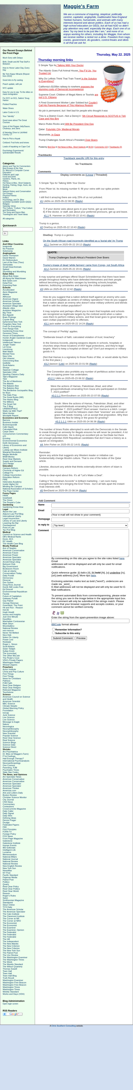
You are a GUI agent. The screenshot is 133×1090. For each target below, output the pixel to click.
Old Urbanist (8, 358)
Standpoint (8, 902)
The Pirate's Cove (11, 658)
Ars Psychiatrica (10, 751)
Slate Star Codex (11, 772)
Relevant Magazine (12, 690)
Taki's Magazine (10, 377)
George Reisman (11, 603)
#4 (41, 444)
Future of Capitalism (12, 596)
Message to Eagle (11, 722)
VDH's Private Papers (13, 660)
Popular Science (10, 735)
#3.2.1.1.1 (60, 421)
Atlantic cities (9, 308)
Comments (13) (101, 147)
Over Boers (91, 140)
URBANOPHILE (10, 409)
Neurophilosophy (11, 731)
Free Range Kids (11, 329)
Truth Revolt (8, 978)
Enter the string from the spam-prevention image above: (82, 617)
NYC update (8, 88)
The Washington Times (13, 960)
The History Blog (10, 399)
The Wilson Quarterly (12, 966)
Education (7, 172)
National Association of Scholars (18, 489)
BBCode (56, 624)
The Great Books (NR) (13, 397)
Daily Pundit (8, 575)
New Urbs (7, 356)
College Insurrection (12, 475)
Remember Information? (68, 629)
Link (61, 363)
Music (5, 189)
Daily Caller (8, 811)
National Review (10, 628)
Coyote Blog (8, 319)
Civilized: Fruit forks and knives (16, 143)
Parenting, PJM (10, 767)
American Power (10, 555)
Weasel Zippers (10, 665)
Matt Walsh (8, 351)
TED (5, 379)
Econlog (6, 438)
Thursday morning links (55, 60)
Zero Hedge (8, 463)
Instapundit (8, 340)
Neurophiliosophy (11, 729)
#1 (41, 201)
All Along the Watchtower (14, 278)
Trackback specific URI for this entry (83, 158)
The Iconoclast (9, 653)
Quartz (6, 884)
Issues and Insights (12, 614)
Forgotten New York (12, 324)
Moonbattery (8, 626)
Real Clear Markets (12, 459)
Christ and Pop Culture (13, 671)
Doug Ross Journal (12, 585)
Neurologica (8, 726)
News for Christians (12, 678)
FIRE (5, 479)
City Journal (8, 799)
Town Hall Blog (10, 976)
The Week (7, 962)
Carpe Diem (8, 431)
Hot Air (6, 610)
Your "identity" (9, 116)
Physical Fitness (9, 196)
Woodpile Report (10, 415)
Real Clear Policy (11, 886)
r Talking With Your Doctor (70, 65)
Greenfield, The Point (13, 605)
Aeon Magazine (10, 292)
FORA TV (7, 832)
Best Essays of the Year (13, 168)
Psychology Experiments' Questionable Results (13, 152)
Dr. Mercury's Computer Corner (16, 170)
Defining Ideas (9, 818)
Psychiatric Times (11, 770)
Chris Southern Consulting (63, 1026)
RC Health (7, 541)
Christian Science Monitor (15, 797)
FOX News (8, 836)
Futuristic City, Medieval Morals (62, 129)
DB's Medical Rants (12, 537)
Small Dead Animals (12, 267)
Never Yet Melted (11, 633)
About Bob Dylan (11, 276)
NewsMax (7, 870)
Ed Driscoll (8, 589)
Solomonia (8, 251)
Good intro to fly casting (13, 80)
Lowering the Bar (11, 523)
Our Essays (8, 193)
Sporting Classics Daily (13, 374)
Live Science (9, 717)
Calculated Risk (10, 429)
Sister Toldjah (9, 649)
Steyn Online (9, 905)
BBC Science (9, 703)
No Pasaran (8, 248)
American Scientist (11, 701)
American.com (9, 790)
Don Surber (8, 582)
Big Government (10, 566)
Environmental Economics (15, 441)
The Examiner (9, 928)
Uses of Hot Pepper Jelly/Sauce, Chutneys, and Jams (16, 127)
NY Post (6, 873)
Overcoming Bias (11, 361)
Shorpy (6, 367)
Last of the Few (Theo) (13, 262)
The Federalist (9, 932)
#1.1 (46, 215)
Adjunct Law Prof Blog (13, 514)
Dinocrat (7, 580)
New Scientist (9, 733)
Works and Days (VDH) (13, 994)
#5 (41, 490)
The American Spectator (14, 912)
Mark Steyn (8, 623)
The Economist (10, 923)
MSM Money (9, 457)
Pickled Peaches (10, 104)
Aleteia (6, 294)
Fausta (6, 594)
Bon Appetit (8, 315)
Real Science (9, 740)
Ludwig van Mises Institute (15, 450)
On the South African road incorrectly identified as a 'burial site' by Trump (83, 240)
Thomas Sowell (10, 969)
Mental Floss (9, 354)
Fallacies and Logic (11, 175)
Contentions (8, 806)
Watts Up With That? (12, 411)
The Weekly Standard (13, 964)
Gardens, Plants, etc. (11, 179)
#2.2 (46, 268)
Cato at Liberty (9, 571)
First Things (8, 674)
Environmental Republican (15, 591)
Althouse (7, 297)
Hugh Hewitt (8, 612)
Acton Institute (9, 669)
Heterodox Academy (12, 482)
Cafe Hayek (8, 427)
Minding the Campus (12, 486)
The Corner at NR (11, 918)
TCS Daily (7, 907)
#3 (41, 289)
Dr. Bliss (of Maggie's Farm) (15, 754)
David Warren (9, 258)
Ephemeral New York (12, 322)
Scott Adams (9, 365)
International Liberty (12, 516)
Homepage (44, 519)
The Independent (11, 941)
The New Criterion (11, 946)
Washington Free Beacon (14, 982)
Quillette (6, 363)
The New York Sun (11, 950)
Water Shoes (8, 108)
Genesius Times (10, 333)
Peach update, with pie (12, 84)
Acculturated (8, 290)
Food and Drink (9, 177)
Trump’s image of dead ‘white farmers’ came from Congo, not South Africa (83, 265)
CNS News (8, 802)
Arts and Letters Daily (13, 793)
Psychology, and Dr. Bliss (13, 200)
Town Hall (7, 971)
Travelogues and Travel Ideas (15, 214)
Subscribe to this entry (67, 633)
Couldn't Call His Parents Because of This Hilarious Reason (68, 104)
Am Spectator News (12, 777)
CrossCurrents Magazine (14, 809)
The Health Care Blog (13, 543)
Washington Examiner (13, 980)
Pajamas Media (10, 877)
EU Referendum (10, 260)
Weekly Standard (11, 992)
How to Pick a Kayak (11, 139)
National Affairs (10, 857)
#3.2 (46, 363)
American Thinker (11, 788)
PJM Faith (7, 683)
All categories (8, 219)
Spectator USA (10, 372)
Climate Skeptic (10, 706)
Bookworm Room (11, 569)
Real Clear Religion (12, 685)
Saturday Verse (9, 206)
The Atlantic (8, 383)
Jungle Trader (9, 345)
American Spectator (12, 303)
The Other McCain (11, 655)
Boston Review (10, 795)
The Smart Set (9, 404)
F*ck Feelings (9, 756)
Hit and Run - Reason (13, 607)
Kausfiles (7, 619)
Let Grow (7, 347)
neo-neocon (8, 630)
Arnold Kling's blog (11, 562)
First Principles (9, 829)
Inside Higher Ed (10, 484)
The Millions (8, 402)
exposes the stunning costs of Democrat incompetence (66, 88)
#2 (41, 227)
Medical (6, 187)
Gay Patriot (8, 601)
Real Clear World (11, 891)
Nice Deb (7, 635)
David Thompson (11, 255)
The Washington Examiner (15, 957)
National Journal (10, 859)
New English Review (12, 866)
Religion (6, 204)
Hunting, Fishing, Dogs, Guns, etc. (17, 185)
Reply (79, 201)
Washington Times (11, 987)
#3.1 (46, 323)
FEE (5, 827)
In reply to (43, 524)
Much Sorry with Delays (13, 58)
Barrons (6, 420)
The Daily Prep (10, 395)
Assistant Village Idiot (13, 306)
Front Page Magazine (13, 838)
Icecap (6, 713)
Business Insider (10, 422)
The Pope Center (11, 491)
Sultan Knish (9, 651)
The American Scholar (13, 909)
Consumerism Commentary (15, 434)
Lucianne (7, 852)
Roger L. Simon (10, 644)
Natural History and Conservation (17, 191)
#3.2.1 (51, 378)
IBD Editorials (9, 848)
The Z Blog (8, 406)
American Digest (10, 299)
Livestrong (7, 349)
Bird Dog (51, 147)
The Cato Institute (11, 914)
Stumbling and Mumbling (14, 271)
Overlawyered (9, 525)
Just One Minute (10, 617)
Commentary (9, 804)
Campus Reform (10, 468)
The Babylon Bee (11, 386)
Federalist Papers (11, 825)
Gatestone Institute (11, 843)
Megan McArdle (10, 454)
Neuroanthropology (12, 763)
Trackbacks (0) (115, 147)
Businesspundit (10, 425)
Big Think (7, 313)
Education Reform (11, 477)
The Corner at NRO (12, 921)
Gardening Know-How (13, 331)
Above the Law (10, 511)
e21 (4, 436)
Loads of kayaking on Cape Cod (16, 147)
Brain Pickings (9, 317)
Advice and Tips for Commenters (16, 166)
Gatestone (7, 841)
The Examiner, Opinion (13, 930)
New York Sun (9, 868)
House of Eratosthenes (13, 335)
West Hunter (8, 413)
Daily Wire (7, 815)
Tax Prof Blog (9, 530)
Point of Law (8, 527)
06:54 (90, 147)
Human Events (9, 845)
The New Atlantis (11, 944)
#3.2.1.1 (56, 395)
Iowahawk (7, 498)
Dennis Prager (9, 820)
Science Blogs (9, 742)
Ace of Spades (9, 548)
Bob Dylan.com (10, 281)
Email (41, 510)
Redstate (7, 642)
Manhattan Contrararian (14, 621)
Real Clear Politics (11, 889)
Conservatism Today (12, 573)
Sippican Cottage (11, 370)
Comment (43, 530)
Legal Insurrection (11, 518)
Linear (89, 174)
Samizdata (8, 264)
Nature (6, 724)
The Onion (7, 500)
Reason (6, 893)
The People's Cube (11, 502)
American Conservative (13, 550)
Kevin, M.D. (8, 539)
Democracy (8, 578)
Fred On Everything (12, 326)
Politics (6, 198)
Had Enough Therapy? (13, 758)
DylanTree (7, 283)
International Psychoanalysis (16, 761)
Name (41, 504)
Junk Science (9, 715)
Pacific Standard (10, 875)
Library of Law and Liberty (15, 521)
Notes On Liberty (11, 637)
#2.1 (46, 244)
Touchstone (8, 692)
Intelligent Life (9, 850)
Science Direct (9, 747)
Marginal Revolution (12, 452)
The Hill (6, 939)
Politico (6, 882)
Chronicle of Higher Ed (13, 470)
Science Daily (9, 745)
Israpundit (7, 246)
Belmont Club (9, 564)
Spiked (6, 269)
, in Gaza (55, 134)
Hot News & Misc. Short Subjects (17, 183)
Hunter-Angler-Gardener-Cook (17, 338)
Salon (5, 898)
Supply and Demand (12, 461)
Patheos (6, 681)
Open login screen (10, 1004)
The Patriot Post (10, 953)
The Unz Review (10, 955)
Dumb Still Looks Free (13, 587)
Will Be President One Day (79, 124)
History (6, 181)
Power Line (8, 639)
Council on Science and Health (17, 534)
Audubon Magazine (12, 310)
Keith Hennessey (11, 443)
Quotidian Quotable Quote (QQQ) (17, 202)
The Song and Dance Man (14, 212)
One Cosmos (9, 765)
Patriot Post (8, 880)
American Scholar (11, 301)
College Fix (8, 473)
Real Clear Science (12, 738)
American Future (10, 553)
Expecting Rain (10, 285)
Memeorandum (10, 854)
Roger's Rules (9, 896)
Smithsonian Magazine (13, 900)
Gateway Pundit (10, 598)
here (121, 558)
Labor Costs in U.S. (11, 112)
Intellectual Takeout (12, 342)
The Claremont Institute (13, 916)
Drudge (6, 822)
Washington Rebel (11, 662)
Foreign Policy (9, 834)
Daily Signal (8, 813)
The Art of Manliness (12, 381)
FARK (5, 495)
